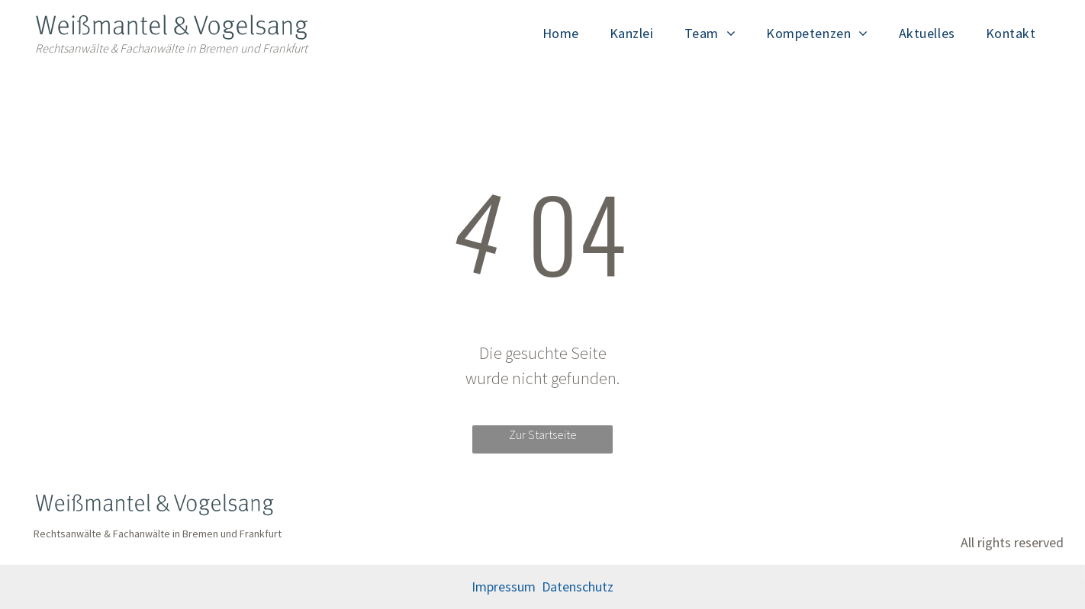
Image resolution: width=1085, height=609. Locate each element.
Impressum (504, 586)
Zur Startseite (543, 434)
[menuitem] (560, 33)
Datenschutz (577, 586)
